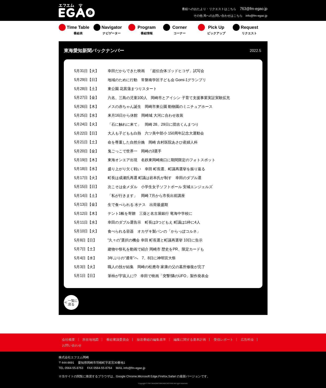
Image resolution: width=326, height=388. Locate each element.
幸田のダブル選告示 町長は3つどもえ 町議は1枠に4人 (154, 222)
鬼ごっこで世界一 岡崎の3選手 (135, 151)
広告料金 (247, 339)
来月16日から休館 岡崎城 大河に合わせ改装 (145, 115)
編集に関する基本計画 (190, 339)
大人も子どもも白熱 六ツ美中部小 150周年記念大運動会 (156, 133)
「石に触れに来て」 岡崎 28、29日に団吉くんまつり (153, 124)
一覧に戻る (73, 302)
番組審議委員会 (117, 339)
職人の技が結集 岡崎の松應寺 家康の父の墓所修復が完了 (156, 267)
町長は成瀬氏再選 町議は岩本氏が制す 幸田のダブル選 (154, 178)
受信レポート (223, 339)
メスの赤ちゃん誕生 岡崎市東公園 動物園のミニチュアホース (160, 107)
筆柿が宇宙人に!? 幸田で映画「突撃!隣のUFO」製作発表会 (158, 276)
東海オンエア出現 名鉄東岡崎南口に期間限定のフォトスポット (161, 160)
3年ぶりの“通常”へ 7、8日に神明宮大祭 (142, 258)
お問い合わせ (71, 345)
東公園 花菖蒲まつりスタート (132, 89)
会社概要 (68, 339)
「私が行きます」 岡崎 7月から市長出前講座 (146, 196)
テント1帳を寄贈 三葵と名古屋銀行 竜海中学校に (150, 213)
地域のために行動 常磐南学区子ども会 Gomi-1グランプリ (157, 80)
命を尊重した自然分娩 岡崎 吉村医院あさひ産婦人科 (153, 142)
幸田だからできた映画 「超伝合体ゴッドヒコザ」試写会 (156, 71)
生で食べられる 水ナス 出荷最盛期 (138, 205)
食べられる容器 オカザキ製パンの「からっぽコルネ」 (154, 231)
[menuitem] (76, 31)
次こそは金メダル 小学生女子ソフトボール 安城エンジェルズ (160, 187)
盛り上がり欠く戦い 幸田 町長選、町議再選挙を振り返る (156, 169)
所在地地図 (90, 339)
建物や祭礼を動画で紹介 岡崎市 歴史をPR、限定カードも (156, 249)
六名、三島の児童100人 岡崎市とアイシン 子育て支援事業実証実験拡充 (169, 98)
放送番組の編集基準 (151, 339)
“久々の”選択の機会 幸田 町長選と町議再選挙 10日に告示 (155, 240)
